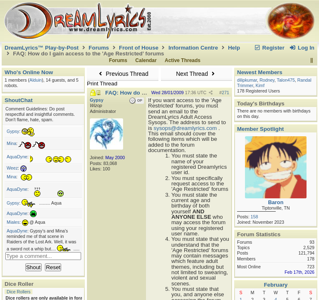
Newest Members (259, 72)
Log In (301, 48)
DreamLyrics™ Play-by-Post (42, 48)
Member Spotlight (260, 129)
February (275, 285)
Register (269, 48)
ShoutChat (18, 100)
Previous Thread (122, 73)
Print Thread (102, 83)
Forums (99, 48)
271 (225, 92)
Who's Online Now (29, 72)
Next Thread (196, 73)
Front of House (138, 48)
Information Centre (193, 48)
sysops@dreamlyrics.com (185, 128)
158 (254, 216)
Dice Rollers (18, 291)
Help (234, 48)
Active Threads (182, 60)
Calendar (145, 60)
